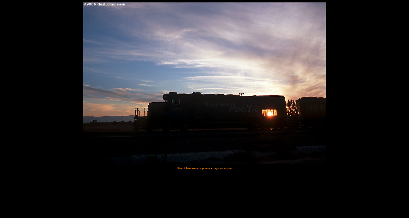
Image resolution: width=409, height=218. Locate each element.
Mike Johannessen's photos (194, 168)
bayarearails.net (222, 168)
